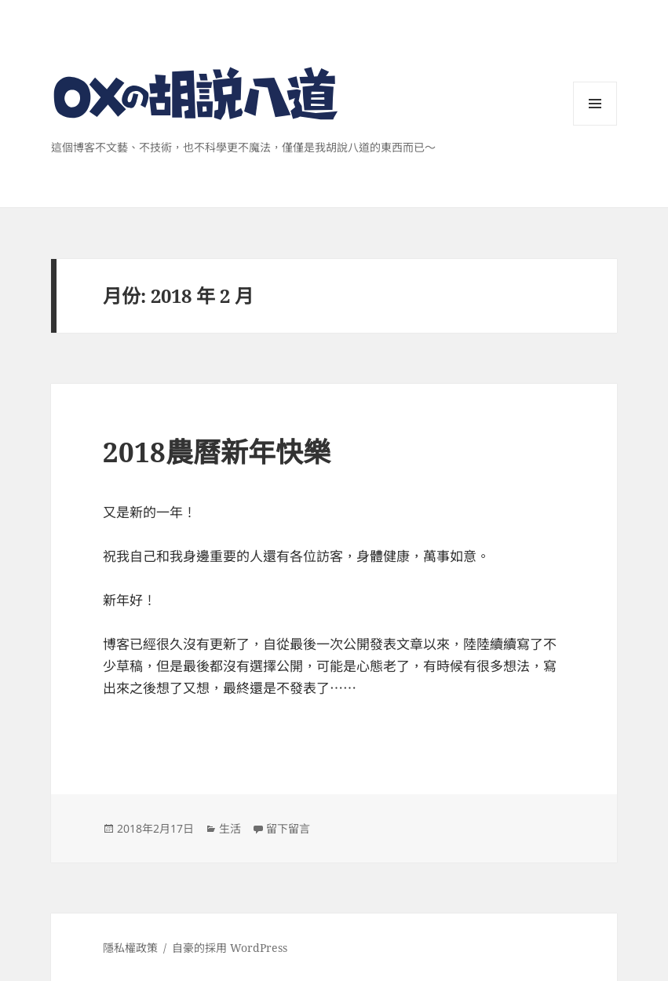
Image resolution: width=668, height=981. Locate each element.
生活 (230, 828)
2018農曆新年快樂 (216, 451)
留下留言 (288, 828)
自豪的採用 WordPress (229, 947)
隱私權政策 (130, 947)
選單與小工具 (595, 125)
